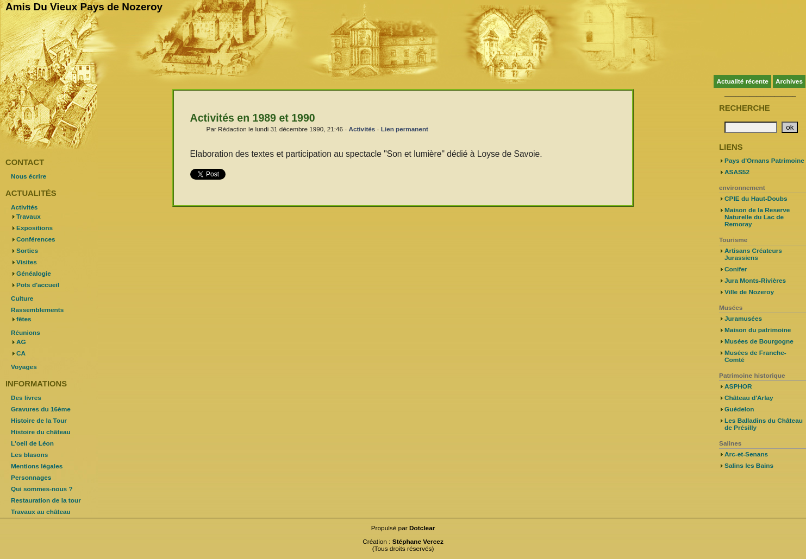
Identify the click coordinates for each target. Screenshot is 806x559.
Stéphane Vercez (417, 541)
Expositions (34, 228)
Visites (26, 262)
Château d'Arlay (748, 398)
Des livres (26, 398)
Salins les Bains (748, 465)
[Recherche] (750, 127)
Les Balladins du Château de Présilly (763, 424)
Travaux (28, 216)
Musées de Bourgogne (758, 341)
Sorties (27, 251)
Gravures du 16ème (41, 409)
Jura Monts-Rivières (755, 280)
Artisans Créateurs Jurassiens (753, 254)
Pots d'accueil (37, 285)
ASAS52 (736, 172)
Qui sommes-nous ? (42, 489)
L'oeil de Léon (32, 443)
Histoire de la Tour (39, 420)
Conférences (35, 239)
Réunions (25, 332)
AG (21, 342)
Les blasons (29, 455)
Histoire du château (41, 432)
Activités (361, 128)
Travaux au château (41, 512)
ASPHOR (738, 386)
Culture (22, 298)
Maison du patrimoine (757, 330)
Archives (789, 81)
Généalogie (33, 273)
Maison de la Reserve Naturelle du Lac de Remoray (757, 217)
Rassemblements (37, 310)
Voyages (24, 367)
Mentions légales (37, 466)
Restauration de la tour (46, 500)
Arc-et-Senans (746, 454)
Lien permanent (404, 128)
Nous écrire (28, 176)
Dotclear (422, 528)
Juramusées (743, 318)
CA (21, 353)
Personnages (31, 477)
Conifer (735, 269)
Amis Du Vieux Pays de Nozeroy (84, 6)
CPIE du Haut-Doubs (756, 198)
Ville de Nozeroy (749, 292)
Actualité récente (742, 81)
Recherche (744, 108)
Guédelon (739, 409)
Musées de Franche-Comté (755, 356)
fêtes (24, 319)
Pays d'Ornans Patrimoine (764, 160)
